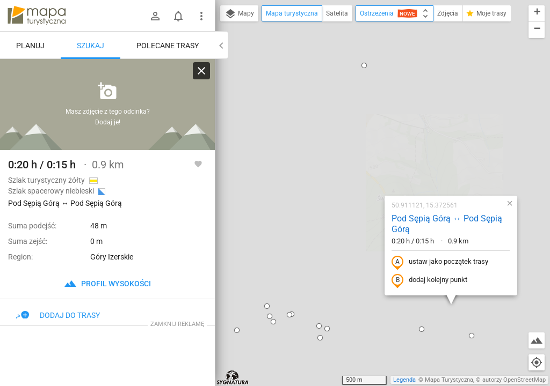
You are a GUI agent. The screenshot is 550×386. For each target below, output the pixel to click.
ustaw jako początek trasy (371, 146)
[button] (258, 213)
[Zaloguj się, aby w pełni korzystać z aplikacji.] (198, 163)
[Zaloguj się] (155, 16)
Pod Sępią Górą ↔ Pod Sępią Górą (378, 108)
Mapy (239, 14)
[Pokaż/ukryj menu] (201, 16)
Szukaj (90, 45)
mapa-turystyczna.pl (36, 15)
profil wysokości (107, 283)
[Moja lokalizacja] (537, 362)
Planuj (30, 45)
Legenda (404, 379)
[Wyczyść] (201, 70)
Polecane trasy (167, 45)
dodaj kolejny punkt (361, 164)
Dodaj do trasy (58, 315)
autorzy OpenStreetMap (514, 379)
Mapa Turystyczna (449, 379)
